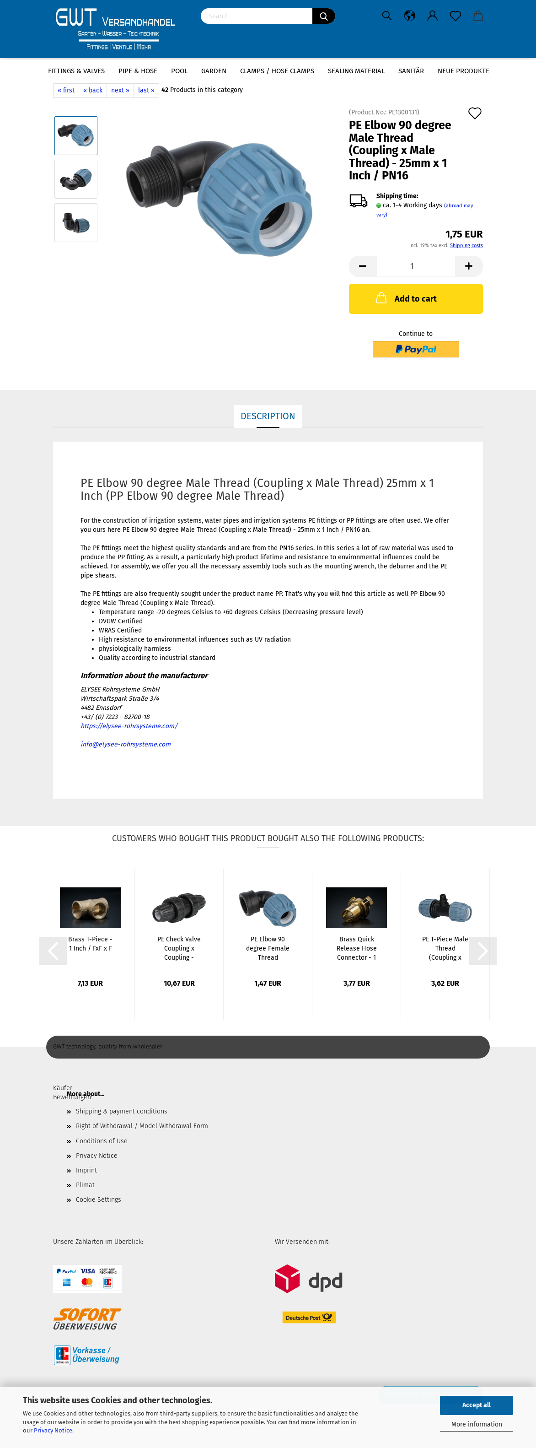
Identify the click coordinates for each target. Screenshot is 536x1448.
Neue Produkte (463, 71)
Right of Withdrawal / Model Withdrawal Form (142, 1126)
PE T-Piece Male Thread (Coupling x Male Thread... (445, 948)
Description (268, 416)
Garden (213, 71)
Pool (179, 71)
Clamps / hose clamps (277, 71)
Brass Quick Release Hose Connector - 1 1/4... (357, 948)
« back (92, 90)
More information (476, 1424)
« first (66, 90)
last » (146, 90)
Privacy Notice (53, 1430)
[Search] (323, 16)
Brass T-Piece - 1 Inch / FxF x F (90, 943)
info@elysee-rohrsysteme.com (125, 744)
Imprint (86, 1170)
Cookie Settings (98, 1200)
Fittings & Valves (76, 71)
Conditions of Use (102, 1141)
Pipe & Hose (137, 71)
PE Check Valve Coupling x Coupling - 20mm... (179, 948)
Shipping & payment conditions (121, 1111)
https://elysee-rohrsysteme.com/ (128, 726)
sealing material (356, 71)
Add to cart (405, 297)
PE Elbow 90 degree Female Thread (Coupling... (267, 948)
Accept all (476, 1405)
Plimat (85, 1185)
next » (120, 90)
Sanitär (411, 71)
